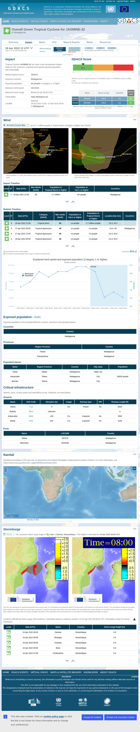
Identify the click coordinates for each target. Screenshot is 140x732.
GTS (54, 42)
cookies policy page (53, 716)
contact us (110, 1)
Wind (87, 93)
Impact (28, 42)
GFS (89, 48)
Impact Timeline (11, 183)
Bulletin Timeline (12, 209)
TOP (134, 120)
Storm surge (103, 93)
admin (132, 1)
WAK (31, 416)
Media (90, 42)
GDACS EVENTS (19, 21)
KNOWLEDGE (91, 21)
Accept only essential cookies (120, 717)
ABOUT (104, 21)
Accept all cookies (92, 717)
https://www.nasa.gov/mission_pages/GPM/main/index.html (30, 461)
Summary (13, 42)
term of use (99, 1)
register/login (123, 1)
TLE (31, 407)
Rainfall (119, 93)
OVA (31, 421)
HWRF (100, 48)
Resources (105, 42)
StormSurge (11, 527)
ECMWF (111, 48)
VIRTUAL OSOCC (39, 21)
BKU (31, 411)
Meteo (42, 42)
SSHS (87, 125)
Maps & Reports (71, 42)
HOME (6, 21)
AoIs (37, 317)
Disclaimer (66, 675)
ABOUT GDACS (108, 670)
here (96, 83)
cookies (134, 675)
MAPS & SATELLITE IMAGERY (66, 21)
